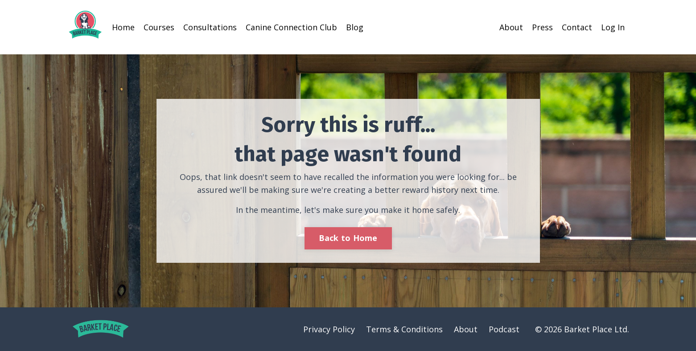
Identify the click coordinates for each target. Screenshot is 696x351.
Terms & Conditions (404, 329)
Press (542, 27)
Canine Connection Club (291, 27)
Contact (577, 27)
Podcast (504, 329)
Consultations (210, 27)
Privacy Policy (329, 329)
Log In (613, 27)
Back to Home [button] (348, 238)
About (511, 27)
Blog (354, 27)
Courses (159, 27)
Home (123, 27)
